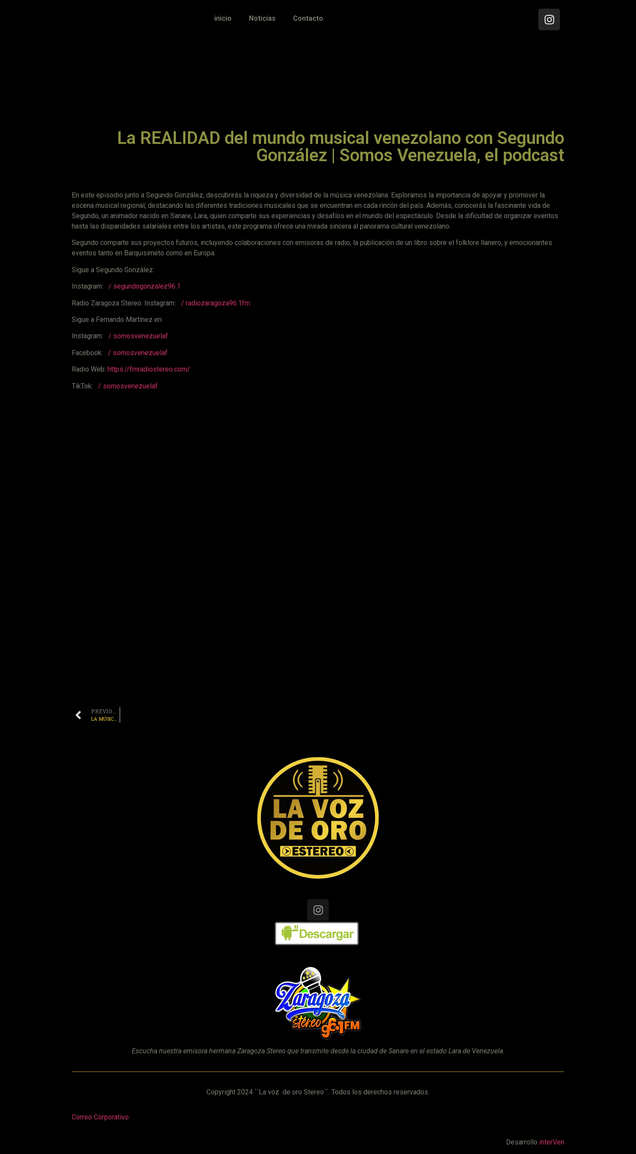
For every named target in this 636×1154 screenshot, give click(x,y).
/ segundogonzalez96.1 (144, 286)
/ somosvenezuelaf (138, 336)
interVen (551, 1142)
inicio (223, 18)
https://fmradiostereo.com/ (149, 369)
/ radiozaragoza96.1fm (216, 303)
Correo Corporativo (100, 1117)
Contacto (308, 18)
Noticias (262, 18)
